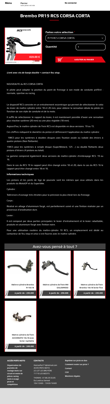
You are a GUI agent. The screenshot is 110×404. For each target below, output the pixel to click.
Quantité (51, 46)
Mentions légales (72, 376)
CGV (67, 372)
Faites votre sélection (59, 32)
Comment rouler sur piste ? (77, 364)
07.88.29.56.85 (49, 378)
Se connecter (71, 3)
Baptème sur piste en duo (76, 360)
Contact (68, 368)
